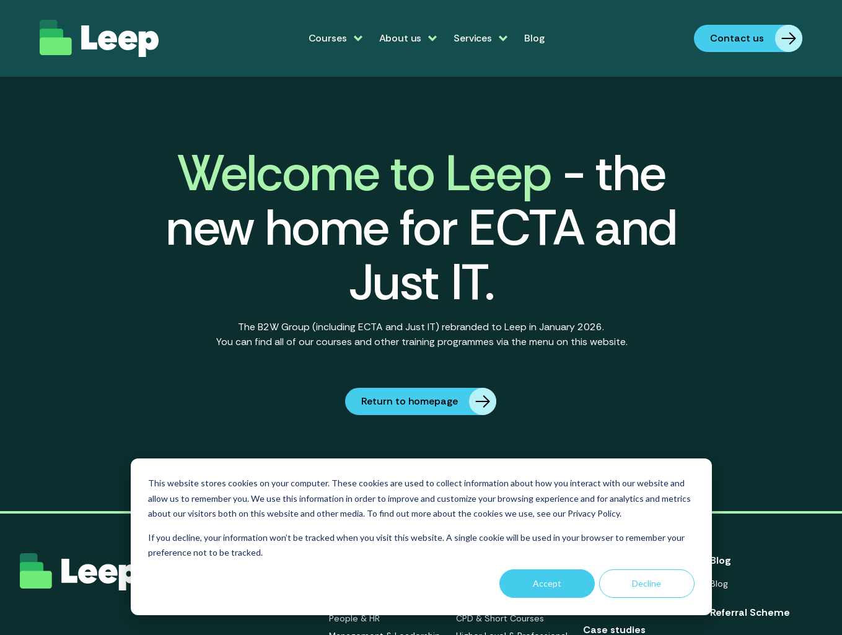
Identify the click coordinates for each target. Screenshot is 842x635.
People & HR (354, 618)
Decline (646, 583)
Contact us (756, 38)
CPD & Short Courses (500, 618)
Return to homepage (428, 401)
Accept (547, 583)
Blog (534, 38)
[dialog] (421, 536)
